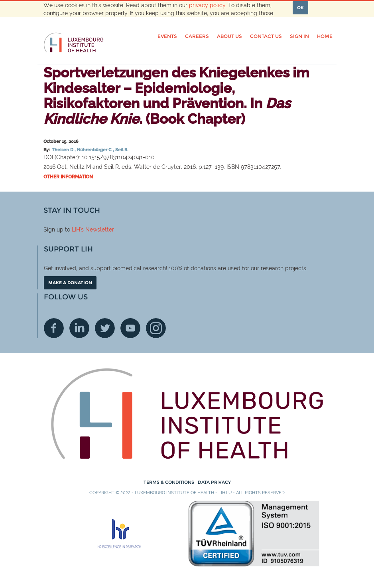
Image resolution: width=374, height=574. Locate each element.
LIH (76, 229)
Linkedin (79, 328)
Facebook (54, 328)
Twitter (105, 328)
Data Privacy (214, 482)
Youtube (130, 328)
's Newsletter (97, 229)
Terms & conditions (169, 482)
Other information (68, 177)
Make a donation (70, 282)
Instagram (156, 328)
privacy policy (207, 5)
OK (300, 7)
